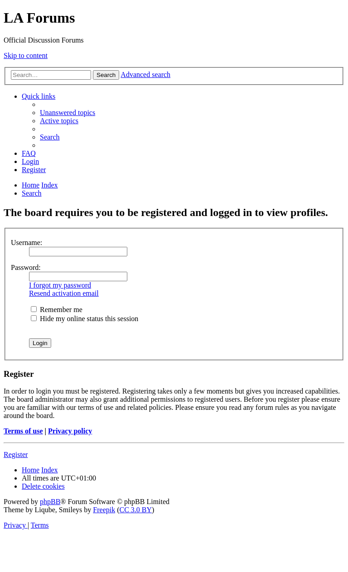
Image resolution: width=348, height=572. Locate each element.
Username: (26, 242)
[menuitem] (67, 112)
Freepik (104, 510)
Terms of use (23, 431)
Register (16, 454)
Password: (26, 267)
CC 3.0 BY (136, 510)
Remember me (56, 309)
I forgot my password (60, 285)
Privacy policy (70, 431)
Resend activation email (64, 293)
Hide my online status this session (84, 318)
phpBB (50, 501)
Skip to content (26, 55)
